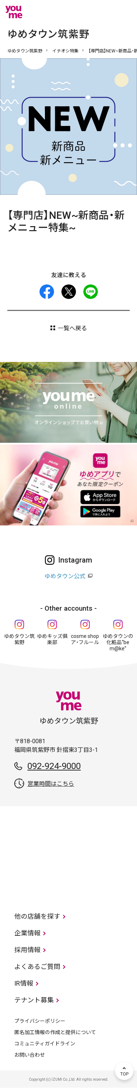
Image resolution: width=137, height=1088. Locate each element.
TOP (124, 1071)
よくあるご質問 (37, 966)
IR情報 (23, 983)
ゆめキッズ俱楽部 (52, 639)
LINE (90, 291)
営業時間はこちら (50, 783)
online (102, 12)
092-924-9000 (54, 766)
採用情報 (27, 950)
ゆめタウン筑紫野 (24, 51)
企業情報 (27, 933)
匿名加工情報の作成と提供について (55, 1032)
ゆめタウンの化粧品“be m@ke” (118, 642)
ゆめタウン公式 (65, 576)
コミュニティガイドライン (44, 1043)
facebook (46, 291)
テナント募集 (34, 1000)
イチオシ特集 (65, 51)
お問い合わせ (29, 1055)
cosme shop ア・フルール (85, 639)
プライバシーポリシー (39, 1021)
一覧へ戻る (72, 328)
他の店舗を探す (37, 916)
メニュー (124, 12)
